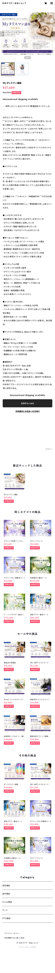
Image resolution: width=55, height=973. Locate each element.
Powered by (27, 947)
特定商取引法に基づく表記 (14, 938)
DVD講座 (6, 918)
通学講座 (6, 894)
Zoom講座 (7, 902)
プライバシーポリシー (12, 933)
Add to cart (27, 403)
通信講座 (6, 885)
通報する (49, 449)
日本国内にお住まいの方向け (27, 411)
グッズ (4, 910)
